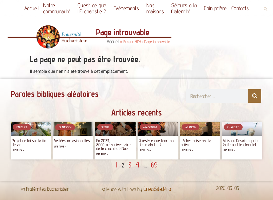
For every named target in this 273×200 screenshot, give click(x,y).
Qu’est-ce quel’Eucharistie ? (93, 8)
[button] (265, 9)
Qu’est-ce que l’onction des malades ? (156, 142)
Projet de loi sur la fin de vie (29, 142)
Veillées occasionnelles (72, 140)
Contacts (240, 8)
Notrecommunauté (58, 8)
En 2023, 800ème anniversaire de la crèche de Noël (113, 144)
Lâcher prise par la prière (196, 142)
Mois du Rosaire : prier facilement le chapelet (241, 142)
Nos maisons (156, 8)
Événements (128, 8)
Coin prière (215, 8)
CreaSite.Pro (157, 188)
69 (154, 165)
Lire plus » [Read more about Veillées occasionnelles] (60, 146)
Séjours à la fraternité (185, 8)
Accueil (31, 8)
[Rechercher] (254, 96)
